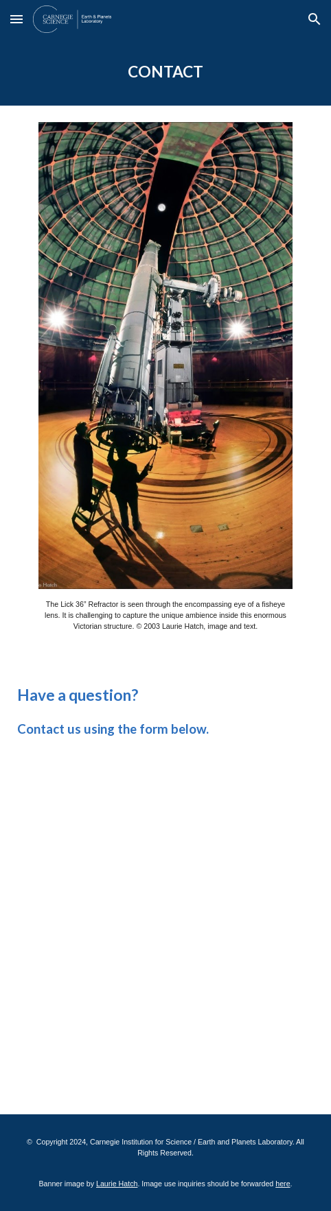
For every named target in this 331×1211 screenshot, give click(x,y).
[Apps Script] (165, 923)
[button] (16, 19)
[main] (165, 72)
